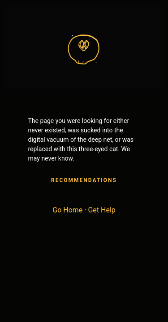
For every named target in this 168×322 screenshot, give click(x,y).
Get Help (101, 210)
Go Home (67, 210)
